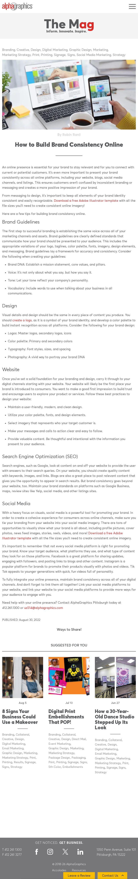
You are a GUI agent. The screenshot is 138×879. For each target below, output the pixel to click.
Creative (23, 50)
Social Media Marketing (94, 55)
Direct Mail (79, 739)
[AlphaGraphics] (17, 6)
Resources (79, 870)
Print (35, 55)
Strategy (119, 55)
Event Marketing (59, 743)
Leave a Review (79, 875)
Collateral (22, 734)
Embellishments (73, 767)
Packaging (79, 757)
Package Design (59, 757)
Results (18, 762)
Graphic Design (80, 50)
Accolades (59, 870)
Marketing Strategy (16, 55)
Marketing (100, 50)
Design (36, 50)
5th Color (55, 767)
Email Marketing (13, 748)
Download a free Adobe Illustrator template (86, 200)
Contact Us (110, 875)
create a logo (22, 320)
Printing (46, 55)
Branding (8, 50)
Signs (71, 55)
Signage (60, 55)
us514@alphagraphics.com (43, 608)
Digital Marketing (55, 50)
